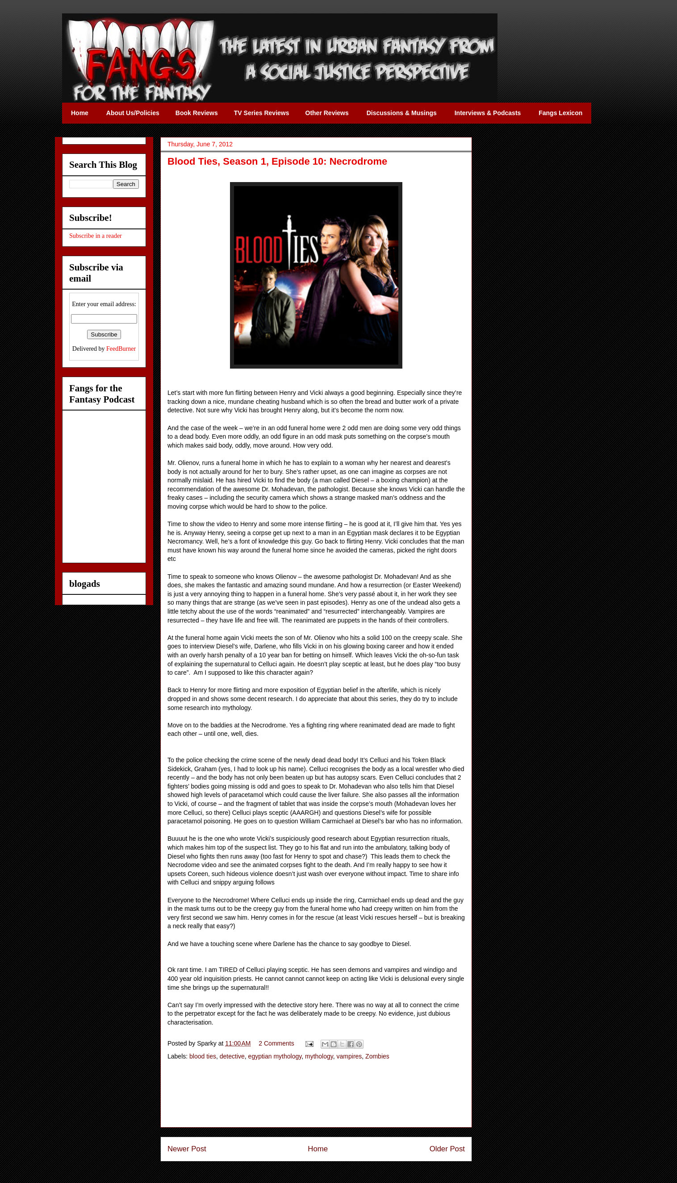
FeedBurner (121, 348)
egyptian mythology (275, 1056)
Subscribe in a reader (95, 235)
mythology (319, 1056)
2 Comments (276, 1043)
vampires (349, 1056)
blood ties (202, 1056)
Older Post (447, 1149)
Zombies (377, 1056)
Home (318, 1149)
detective (232, 1056)
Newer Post (186, 1149)
